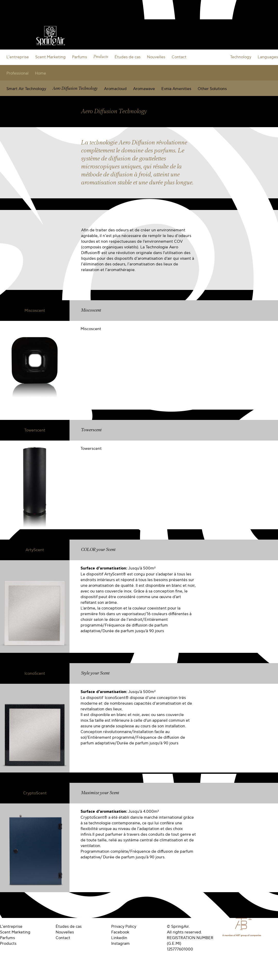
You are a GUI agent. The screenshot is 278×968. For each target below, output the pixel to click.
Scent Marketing (50, 57)
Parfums (79, 57)
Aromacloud (115, 88)
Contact (179, 57)
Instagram (120, 943)
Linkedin (119, 938)
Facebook (120, 932)
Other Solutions (212, 88)
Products (100, 57)
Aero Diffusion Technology (75, 89)
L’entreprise (17, 57)
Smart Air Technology (26, 88)
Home (40, 73)
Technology (240, 57)
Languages (268, 57)
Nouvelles (156, 57)
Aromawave (144, 88)
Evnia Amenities (176, 88)
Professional (17, 73)
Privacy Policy (123, 926)
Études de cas (128, 57)
